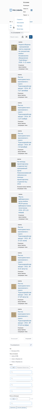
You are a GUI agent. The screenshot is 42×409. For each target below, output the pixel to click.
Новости (25, 8)
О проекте (20, 19)
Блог (24, 12)
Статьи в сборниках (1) (17, 361)
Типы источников (14, 354)
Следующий (28, 338)
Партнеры (19, 26)
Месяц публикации (14, 396)
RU (11, 27)
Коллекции (26, 5)
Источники (26, 2)
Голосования (20, 22)
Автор (11, 364)
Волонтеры (20, 29)
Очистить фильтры (21, 407)
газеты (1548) (15, 356)
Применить (13, 407)
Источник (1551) (15, 351)
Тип (10, 348)
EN (11, 25)
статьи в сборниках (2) (17, 359)
